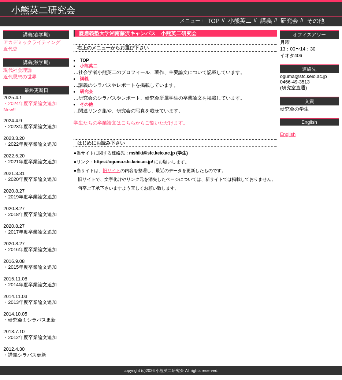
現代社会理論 (17, 70)
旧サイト (111, 170)
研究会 (289, 21)
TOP (214, 21)
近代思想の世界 (20, 76)
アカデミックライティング (31, 42)
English (288, 134)
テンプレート (337, 377)
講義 (266, 21)
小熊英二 (240, 21)
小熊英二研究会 (43, 10)
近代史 (10, 49)
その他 (315, 21)
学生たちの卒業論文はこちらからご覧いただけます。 (131, 123)
